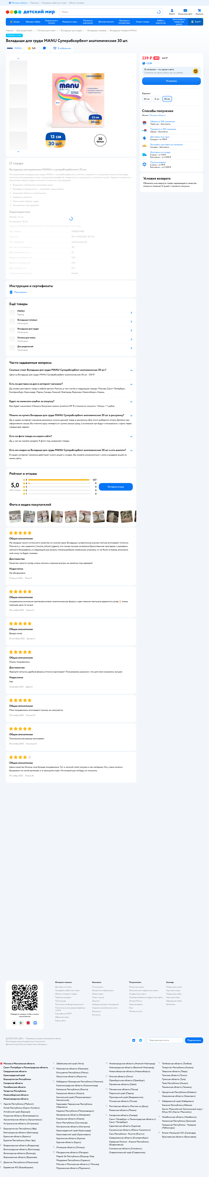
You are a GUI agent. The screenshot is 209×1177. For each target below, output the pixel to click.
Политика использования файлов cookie (70, 1009)
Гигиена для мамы (46, 30)
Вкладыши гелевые (97, 30)
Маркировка (20, 292)
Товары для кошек (174, 987)
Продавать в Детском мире (67, 990)
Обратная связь (62, 1017)
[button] (195, 22)
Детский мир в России (16, 1044)
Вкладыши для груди (71, 30)
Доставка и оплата (63, 987)
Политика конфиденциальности (69, 1004)
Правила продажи (63, 997)
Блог (131, 1008)
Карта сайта (60, 1020)
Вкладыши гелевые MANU (123, 30)
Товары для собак (174, 994)
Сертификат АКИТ (63, 1013)
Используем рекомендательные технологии (25, 1041)
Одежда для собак (174, 1001)
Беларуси (43, 1044)
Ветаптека (170, 1004)
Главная (9, 30)
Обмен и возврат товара (66, 994)
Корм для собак (173, 997)
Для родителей (24, 30)
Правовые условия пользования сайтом (43, 1038)
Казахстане (32, 1044)
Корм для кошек (173, 990)
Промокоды (60, 1001)
